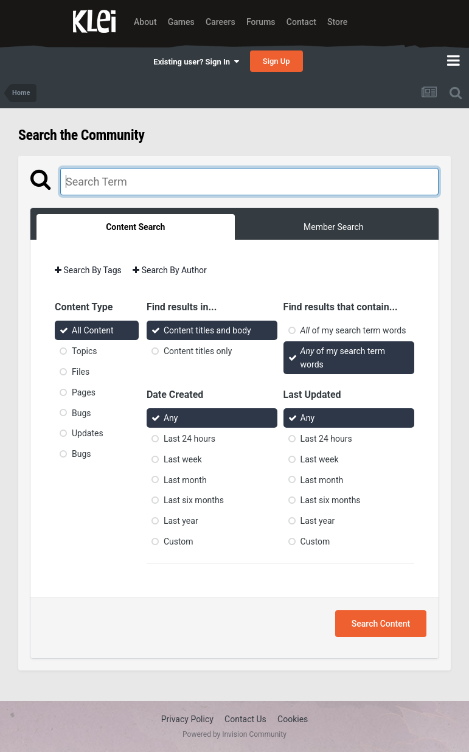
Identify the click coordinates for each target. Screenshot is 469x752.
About (145, 22)
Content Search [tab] (135, 227)
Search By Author (170, 270)
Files (80, 372)
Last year (181, 521)
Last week (183, 459)
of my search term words (353, 330)
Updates (87, 433)
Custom (178, 541)
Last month (185, 479)
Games (181, 22)
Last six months (194, 500)
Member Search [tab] (333, 227)
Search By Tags (88, 270)
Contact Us (245, 719)
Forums (261, 22)
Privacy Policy (187, 719)
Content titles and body (207, 330)
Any (171, 418)
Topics (84, 351)
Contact (301, 22)
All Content (93, 330)
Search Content (381, 623)
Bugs (81, 412)
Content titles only (198, 351)
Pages (84, 392)
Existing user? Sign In (195, 61)
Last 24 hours (189, 439)
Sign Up (276, 61)
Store (337, 22)
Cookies (292, 719)
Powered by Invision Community (234, 734)
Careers (220, 22)
